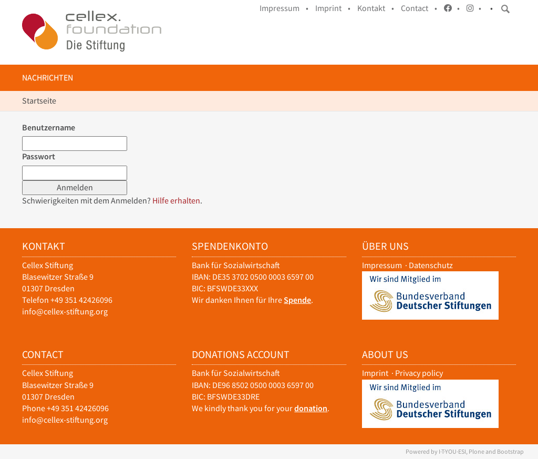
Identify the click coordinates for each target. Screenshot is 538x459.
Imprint (375, 373)
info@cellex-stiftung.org (65, 312)
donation (310, 408)
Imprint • (332, 8)
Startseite (39, 101)
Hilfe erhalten (176, 201)
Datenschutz (431, 265)
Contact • (419, 8)
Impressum (382, 265)
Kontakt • (375, 8)
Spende (297, 300)
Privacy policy (419, 373)
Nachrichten (47, 78)
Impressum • (284, 8)
